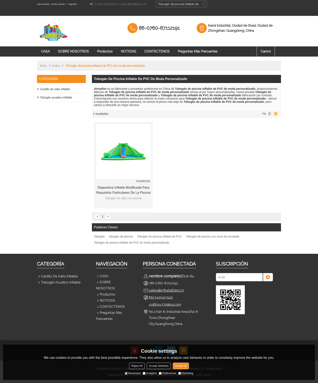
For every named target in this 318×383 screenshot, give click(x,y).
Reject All (136, 365)
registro (73, 4)
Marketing (185, 373)
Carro (266, 51)
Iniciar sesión (58, 4)
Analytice (150, 373)
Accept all (180, 365)
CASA (45, 51)
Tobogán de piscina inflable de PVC (159, 236)
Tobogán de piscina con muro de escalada (212, 236)
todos (56, 65)
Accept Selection (159, 365)
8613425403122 (161, 297)
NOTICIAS (128, 51)
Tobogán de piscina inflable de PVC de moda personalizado (131, 242)
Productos (105, 51)
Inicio (43, 65)
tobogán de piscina (121, 236)
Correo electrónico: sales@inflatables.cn (117, 4)
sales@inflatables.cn (166, 290)
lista (270, 114)
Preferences (167, 373)
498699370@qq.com (165, 304)
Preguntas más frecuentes (198, 51)
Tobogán (99, 236)
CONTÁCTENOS (157, 51)
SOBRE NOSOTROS (73, 51)
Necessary (132, 373)
